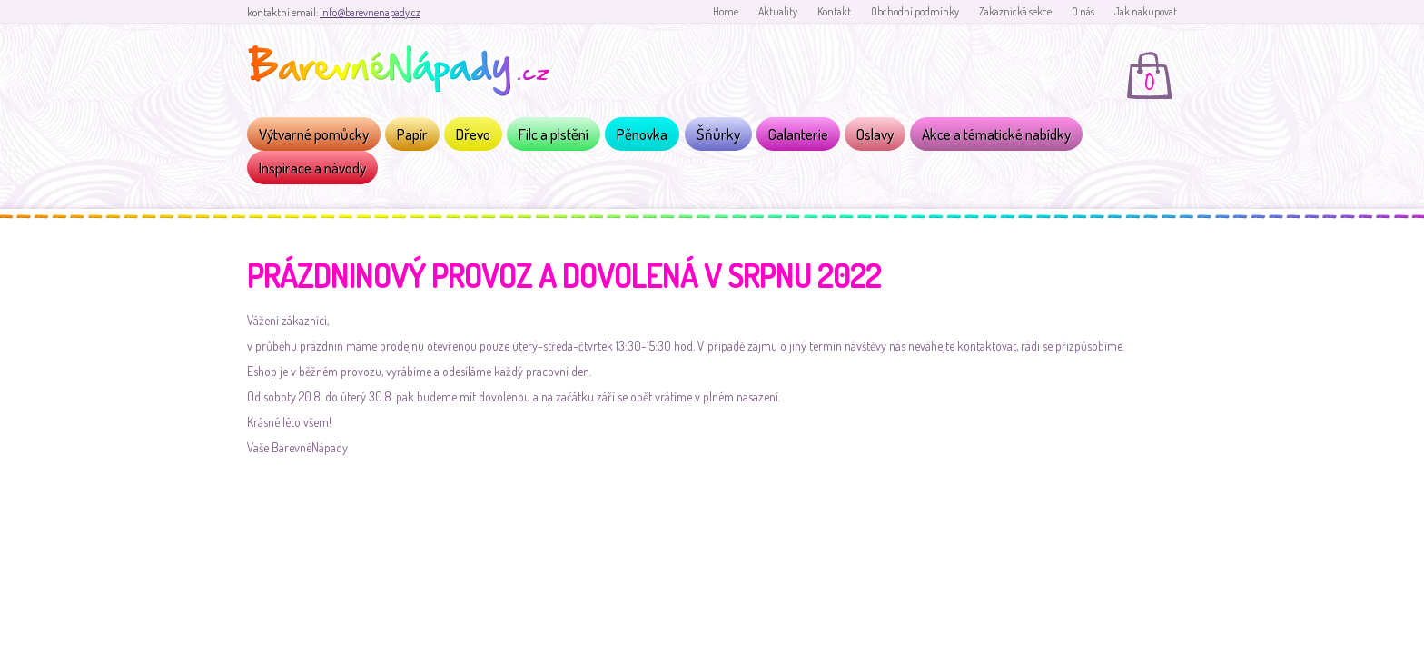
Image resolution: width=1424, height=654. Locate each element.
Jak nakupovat (1145, 11)
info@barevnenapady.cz (370, 12)
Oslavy (875, 134)
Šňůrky (718, 134)
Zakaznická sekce (1015, 11)
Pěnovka (642, 134)
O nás (1083, 11)
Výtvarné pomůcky (314, 134)
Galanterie (798, 134)
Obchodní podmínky (915, 11)
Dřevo (473, 134)
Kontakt (834, 11)
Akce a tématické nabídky (996, 134)
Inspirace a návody (312, 167)
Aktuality (777, 11)
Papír (412, 134)
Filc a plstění (553, 134)
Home (725, 11)
